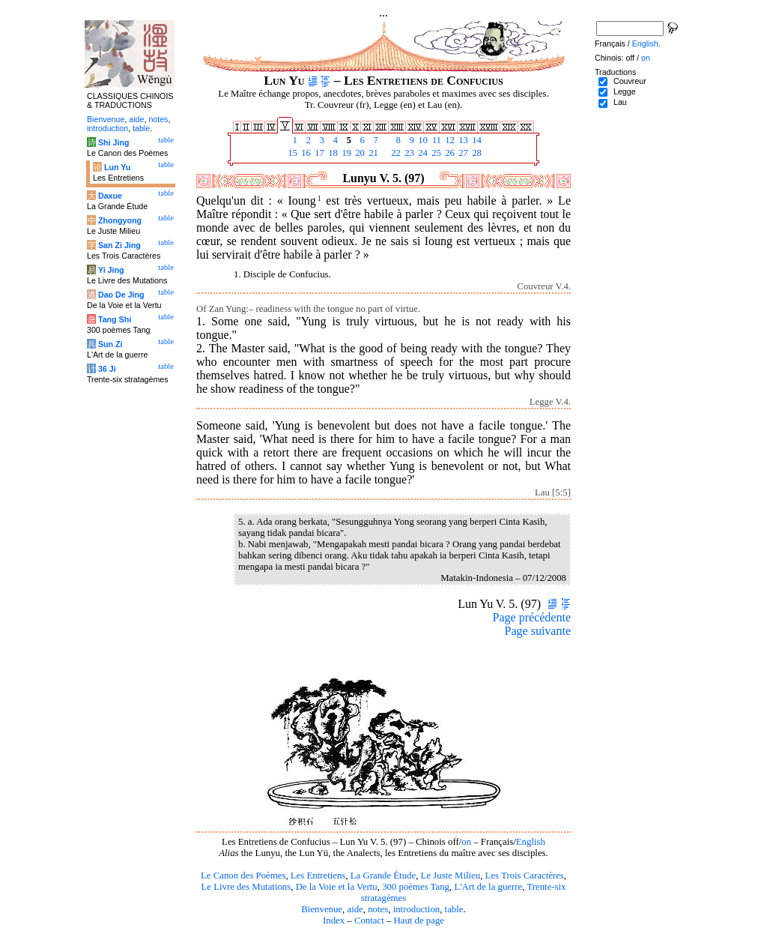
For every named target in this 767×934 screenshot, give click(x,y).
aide (355, 909)
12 (449, 140)
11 (435, 140)
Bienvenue (321, 909)
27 (462, 153)
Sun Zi (110, 344)
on (466, 842)
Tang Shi (114, 319)
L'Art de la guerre (488, 887)
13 (462, 140)
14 (476, 140)
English (530, 842)
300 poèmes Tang (415, 887)
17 (318, 153)
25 (435, 153)
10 (422, 140)
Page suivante (538, 630)
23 (408, 153)
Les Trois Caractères (524, 875)
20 (359, 153)
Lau (620, 101)
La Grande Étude (383, 875)
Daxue (110, 195)
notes (378, 909)
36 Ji (107, 368)
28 (476, 153)
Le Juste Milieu (451, 875)
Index (334, 920)
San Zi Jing (119, 245)
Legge (624, 91)
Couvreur (629, 80)
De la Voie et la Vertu (337, 887)
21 (372, 153)
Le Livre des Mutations (246, 887)
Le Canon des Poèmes (243, 875)
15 (291, 153)
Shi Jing (113, 142)
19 (345, 153)
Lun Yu (117, 167)
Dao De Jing (121, 294)
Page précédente (532, 617)
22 (395, 153)
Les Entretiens (318, 875)
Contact (369, 920)
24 (422, 153)
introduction (416, 909)
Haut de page (419, 920)
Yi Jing (111, 269)
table (454, 909)
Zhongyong (120, 220)
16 (305, 153)
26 (449, 153)
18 (332, 153)
